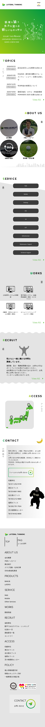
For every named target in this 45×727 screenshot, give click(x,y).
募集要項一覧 (9, 633)
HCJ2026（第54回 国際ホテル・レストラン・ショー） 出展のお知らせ (30, 77)
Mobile (7, 598)
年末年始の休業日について (27, 86)
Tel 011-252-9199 (14, 484)
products (11, 576)
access (9, 641)
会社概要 (8, 558)
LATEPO (7, 584)
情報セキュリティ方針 (13, 673)
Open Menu (39, 4)
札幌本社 (8, 646)
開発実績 (8, 612)
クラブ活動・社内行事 (13, 567)
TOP (7, 542)
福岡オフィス (9, 656)
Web (6, 595)
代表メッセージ (10, 561)
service (10, 590)
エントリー (9, 636)
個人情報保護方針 (11, 670)
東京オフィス (9, 650)
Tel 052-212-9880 (14, 499)
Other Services (10, 602)
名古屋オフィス (10, 653)
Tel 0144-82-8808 (14, 514)
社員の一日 (9, 629)
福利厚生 (8, 623)
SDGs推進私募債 (11, 571)
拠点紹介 (8, 564)
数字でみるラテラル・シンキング (17, 626)
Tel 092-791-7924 (14, 506)
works (9, 607)
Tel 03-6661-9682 (14, 491)
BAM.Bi (7, 581)
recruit (10, 618)
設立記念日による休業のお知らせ (30, 68)
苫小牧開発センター (12, 659)
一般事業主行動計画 (12, 677)
